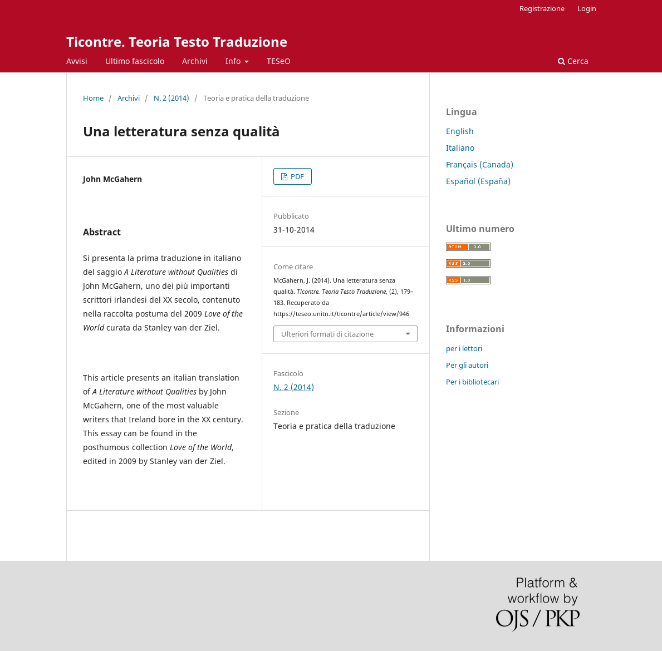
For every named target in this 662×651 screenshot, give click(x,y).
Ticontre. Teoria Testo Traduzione (176, 41)
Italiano (460, 147)
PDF (296, 176)
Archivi (195, 61)
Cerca (573, 61)
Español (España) (478, 181)
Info (234, 61)
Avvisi (76, 61)
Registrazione (542, 8)
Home (93, 98)
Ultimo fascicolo (134, 61)
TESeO (279, 61)
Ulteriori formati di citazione (327, 334)
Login (586, 8)
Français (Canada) (479, 164)
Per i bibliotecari (472, 382)
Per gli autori (467, 365)
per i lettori (464, 348)
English (460, 131)
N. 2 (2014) (171, 98)
